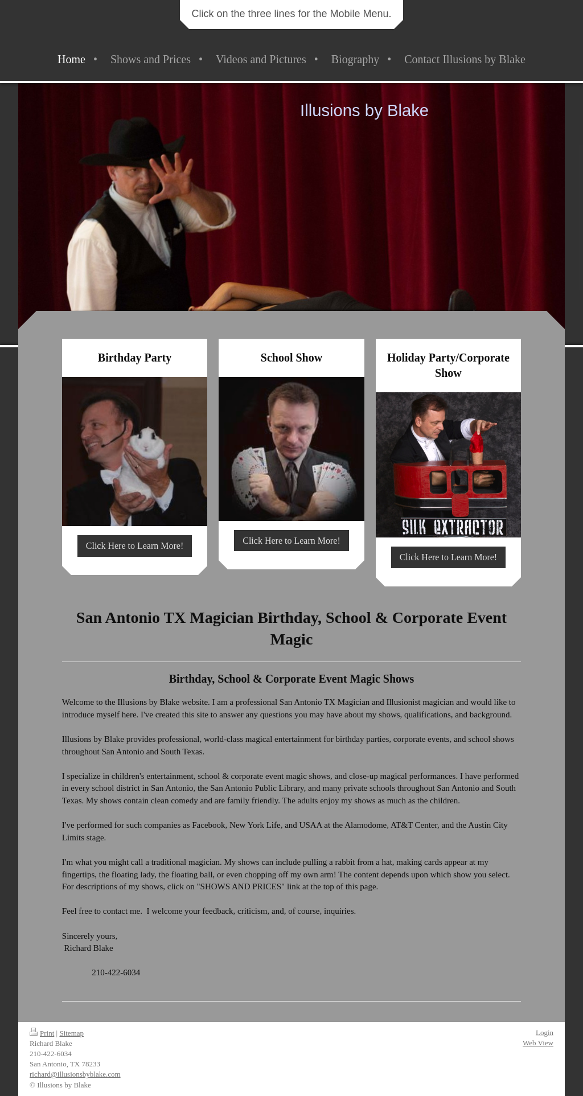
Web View (538, 1042)
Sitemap (71, 1033)
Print (42, 1033)
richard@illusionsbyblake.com (75, 1074)
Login (544, 1032)
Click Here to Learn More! (134, 546)
